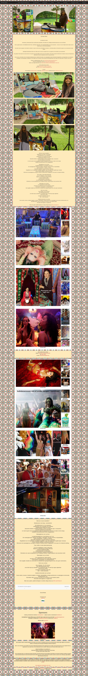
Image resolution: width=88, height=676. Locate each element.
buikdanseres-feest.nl (59, 70)
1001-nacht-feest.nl (55, 204)
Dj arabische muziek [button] (75, 2)
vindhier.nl (56, 618)
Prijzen (58, 2)
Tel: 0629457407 (36, 2)
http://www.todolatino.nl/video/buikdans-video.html (50, 62)
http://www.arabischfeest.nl (50, 61)
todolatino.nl (59, 614)
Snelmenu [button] (84, 2)
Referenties (65, 2)
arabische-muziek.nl (45, 70)
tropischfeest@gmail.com (59, 617)
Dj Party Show (4, 2)
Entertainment (44, 2)
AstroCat (42, 668)
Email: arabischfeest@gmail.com (23, 2)
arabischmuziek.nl (34, 70)
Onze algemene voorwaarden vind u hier (42, 665)
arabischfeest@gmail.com (47, 67)
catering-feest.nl (40, 614)
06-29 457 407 (42, 66)
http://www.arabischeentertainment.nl (50, 60)
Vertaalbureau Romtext (43, 618)
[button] (24, 587)
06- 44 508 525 (48, 66)
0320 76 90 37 (40, 67)
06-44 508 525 (47, 353)
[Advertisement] (44, 673)
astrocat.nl (46, 620)
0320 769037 (43, 354)
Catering (52, 2)
